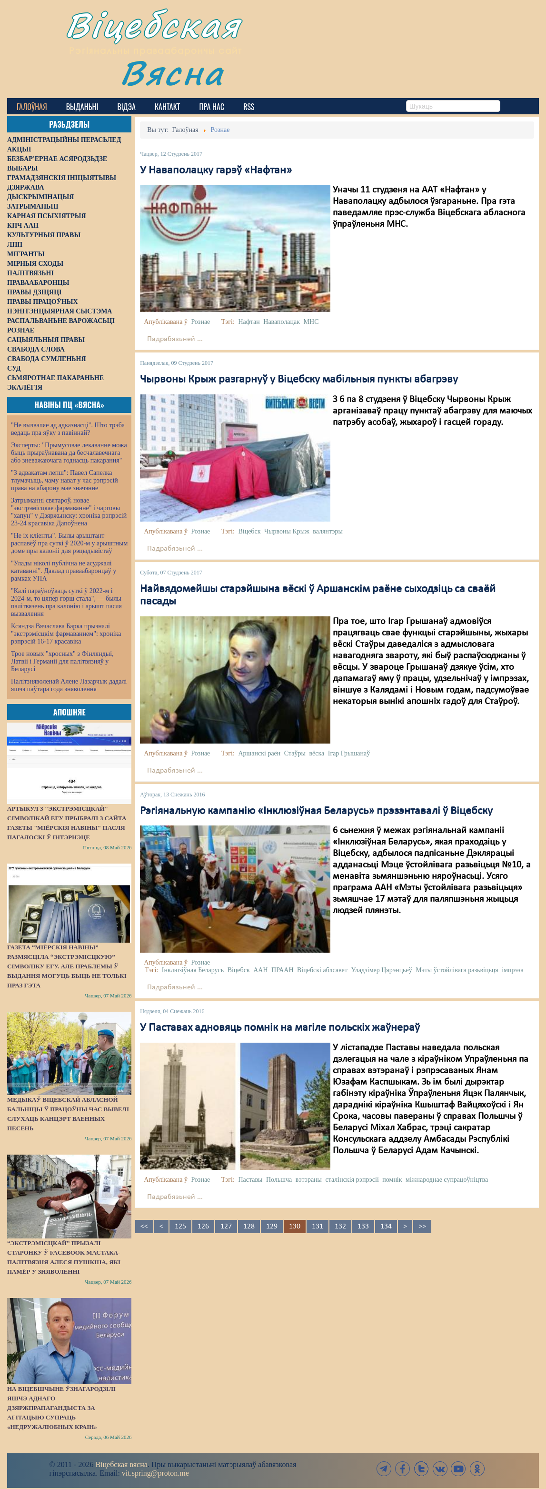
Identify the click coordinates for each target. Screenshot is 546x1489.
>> (422, 1226)
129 (272, 1226)
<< (144, 1226)
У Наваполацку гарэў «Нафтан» (216, 170)
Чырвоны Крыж (286, 531)
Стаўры (295, 753)
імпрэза (512, 970)
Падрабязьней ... (175, 339)
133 (363, 1226)
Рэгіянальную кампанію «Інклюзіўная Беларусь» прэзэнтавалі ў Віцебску (316, 811)
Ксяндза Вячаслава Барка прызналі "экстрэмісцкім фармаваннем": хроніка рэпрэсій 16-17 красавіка (66, 634)
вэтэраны (309, 1179)
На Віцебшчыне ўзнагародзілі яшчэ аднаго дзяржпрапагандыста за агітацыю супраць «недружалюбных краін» (61, 1407)
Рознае (200, 321)
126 (203, 1226)
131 (317, 1226)
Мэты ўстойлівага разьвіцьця (457, 970)
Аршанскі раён (259, 753)
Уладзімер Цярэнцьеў (381, 970)
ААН (260, 970)
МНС (311, 321)
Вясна (174, 73)
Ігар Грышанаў (349, 753)
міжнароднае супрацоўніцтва (447, 1179)
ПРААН (282, 970)
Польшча (279, 1179)
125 (180, 1226)
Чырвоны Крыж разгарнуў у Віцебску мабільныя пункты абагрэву (299, 379)
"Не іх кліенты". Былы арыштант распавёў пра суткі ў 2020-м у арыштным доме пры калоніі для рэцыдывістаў (69, 543)
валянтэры (328, 531)
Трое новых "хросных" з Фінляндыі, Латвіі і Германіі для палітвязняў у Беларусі (62, 661)
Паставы (250, 1179)
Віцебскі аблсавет (322, 970)
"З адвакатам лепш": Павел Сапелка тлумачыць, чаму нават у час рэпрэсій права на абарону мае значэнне (64, 480)
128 (249, 1226)
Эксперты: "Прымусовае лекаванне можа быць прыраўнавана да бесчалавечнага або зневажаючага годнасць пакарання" (69, 453)
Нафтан (248, 321)
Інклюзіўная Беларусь (193, 970)
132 (340, 1226)
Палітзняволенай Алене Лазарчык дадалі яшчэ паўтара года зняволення (69, 685)
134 (386, 1226)
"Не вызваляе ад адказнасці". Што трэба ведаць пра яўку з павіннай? (68, 429)
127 (226, 1226)
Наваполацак (281, 321)
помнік (392, 1179)
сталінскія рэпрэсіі (352, 1179)
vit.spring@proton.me (155, 1473)
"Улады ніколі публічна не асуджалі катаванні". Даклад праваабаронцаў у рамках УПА (63, 571)
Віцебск (249, 531)
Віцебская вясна (121, 1464)
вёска (316, 753)
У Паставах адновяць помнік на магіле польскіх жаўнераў (280, 1028)
